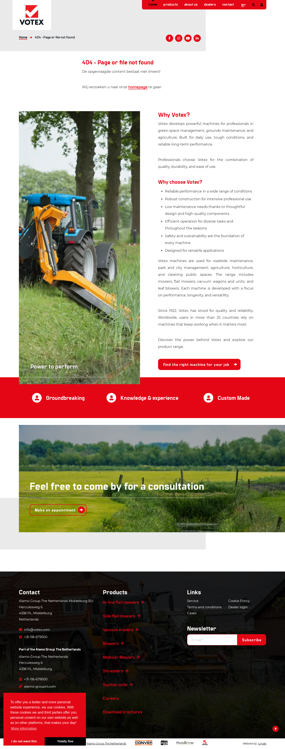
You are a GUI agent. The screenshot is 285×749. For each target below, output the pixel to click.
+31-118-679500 (33, 637)
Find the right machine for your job (196, 364)
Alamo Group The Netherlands (58, 649)
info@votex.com (34, 630)
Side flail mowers (119, 615)
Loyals (262, 743)
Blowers (111, 643)
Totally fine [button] (65, 741)
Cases (191, 613)
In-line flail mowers (121, 602)
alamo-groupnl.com (37, 686)
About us (191, 4)
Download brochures (122, 711)
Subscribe (251, 639)
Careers (111, 698)
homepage (138, 87)
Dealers (210, 4)
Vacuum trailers (118, 629)
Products (170, 4)
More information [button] (24, 728)
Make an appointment (55, 510)
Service (192, 601)
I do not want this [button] (24, 741)
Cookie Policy (239, 601)
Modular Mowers (119, 657)
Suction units (115, 684)
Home (153, 4)
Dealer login (238, 607)
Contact (228, 4)
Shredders (113, 670)
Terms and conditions (204, 607)
